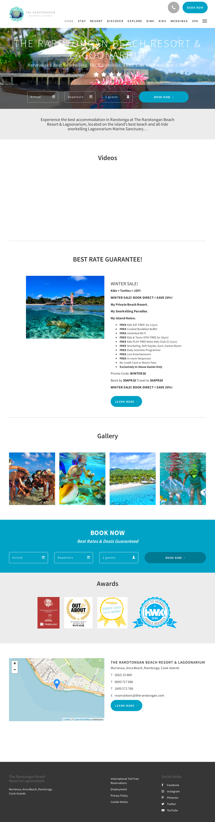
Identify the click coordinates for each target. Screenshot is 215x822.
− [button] (14, 670)
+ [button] (14, 664)
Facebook (170, 785)
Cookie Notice (119, 802)
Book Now (162, 97)
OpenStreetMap (82, 719)
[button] (204, 20)
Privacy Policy (119, 795)
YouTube (170, 810)
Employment (119, 789)
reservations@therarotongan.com (139, 695)
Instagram (171, 791)
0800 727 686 (124, 682)
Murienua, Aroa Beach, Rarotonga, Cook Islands (145, 668)
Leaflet (66, 719)
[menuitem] (70, 21)
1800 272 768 (124, 688)
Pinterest (170, 798)
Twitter (169, 804)
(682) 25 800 (123, 675)
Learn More (125, 401)
